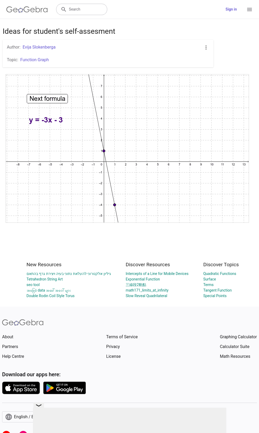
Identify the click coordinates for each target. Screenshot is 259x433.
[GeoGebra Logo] (27, 9)
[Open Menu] (249, 9)
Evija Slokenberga (39, 47)
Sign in (231, 9)
